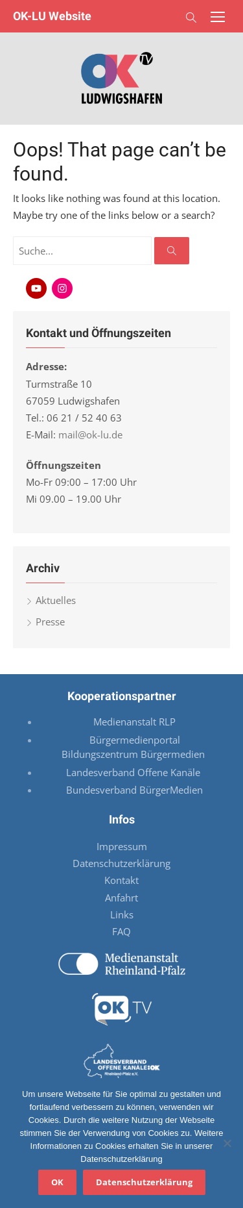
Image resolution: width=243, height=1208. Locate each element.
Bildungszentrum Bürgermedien (134, 754)
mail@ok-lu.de (90, 434)
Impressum (122, 846)
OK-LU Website (52, 16)
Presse (50, 621)
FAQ (121, 931)
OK (57, 1182)
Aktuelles (56, 600)
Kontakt (121, 880)
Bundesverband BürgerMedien (134, 789)
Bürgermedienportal (134, 739)
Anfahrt (121, 897)
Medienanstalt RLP (134, 721)
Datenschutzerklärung (121, 863)
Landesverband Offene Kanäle (134, 772)
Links (121, 914)
